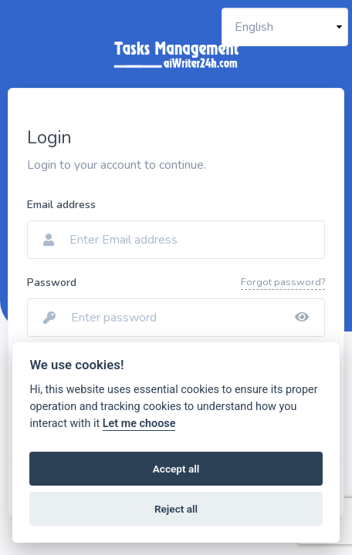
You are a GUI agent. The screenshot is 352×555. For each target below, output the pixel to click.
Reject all (176, 509)
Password (51, 282)
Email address (61, 204)
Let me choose (139, 423)
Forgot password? (283, 282)
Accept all (176, 468)
